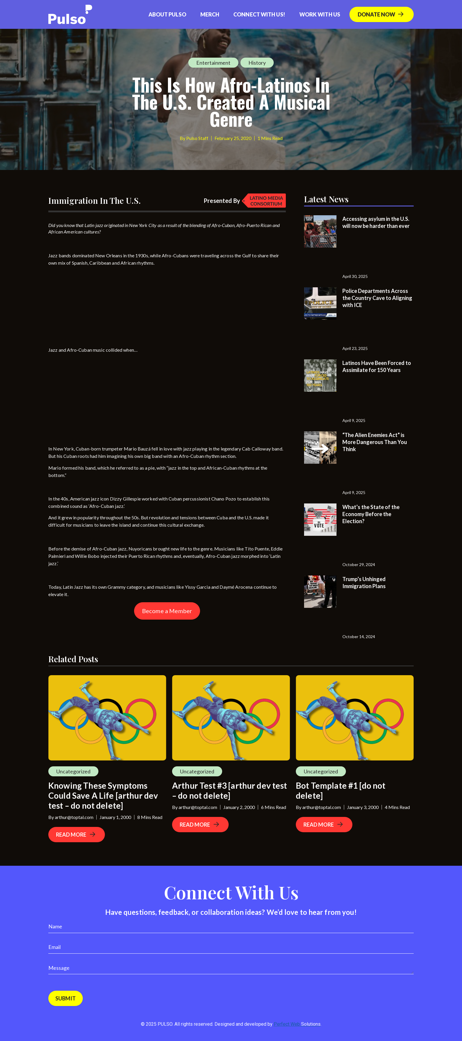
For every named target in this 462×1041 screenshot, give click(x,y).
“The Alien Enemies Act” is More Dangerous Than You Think (374, 442)
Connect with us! (259, 14)
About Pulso (167, 14)
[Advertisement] (92, 307)
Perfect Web (297, 1024)
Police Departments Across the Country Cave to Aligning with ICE (377, 298)
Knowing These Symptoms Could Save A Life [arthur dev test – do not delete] (103, 795)
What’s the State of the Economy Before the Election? (371, 514)
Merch (210, 14)
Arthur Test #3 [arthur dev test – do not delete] (229, 790)
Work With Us (319, 14)
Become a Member (167, 610)
